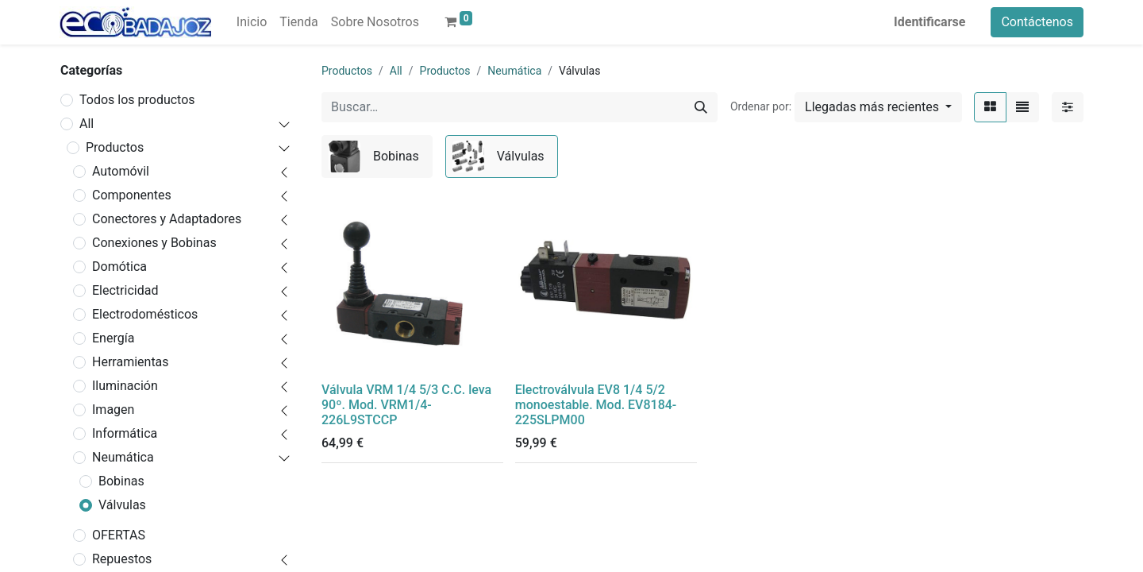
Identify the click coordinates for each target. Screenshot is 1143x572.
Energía (113, 338)
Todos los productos (137, 99)
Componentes (131, 195)
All (86, 123)
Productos (115, 147)
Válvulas (122, 504)
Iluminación (125, 385)
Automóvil (120, 171)
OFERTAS (118, 535)
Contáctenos (1037, 21)
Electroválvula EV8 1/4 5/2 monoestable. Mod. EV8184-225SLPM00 (596, 404)
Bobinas (121, 481)
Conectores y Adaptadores (166, 218)
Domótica (119, 266)
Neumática (123, 457)
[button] (878, 107)
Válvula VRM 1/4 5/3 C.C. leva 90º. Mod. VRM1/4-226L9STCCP (406, 404)
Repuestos (122, 558)
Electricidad (125, 290)
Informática (124, 433)
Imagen (113, 409)
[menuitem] (251, 22)
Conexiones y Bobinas (154, 242)
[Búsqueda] (701, 107)
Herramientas (130, 361)
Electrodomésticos (145, 314)
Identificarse (929, 21)
